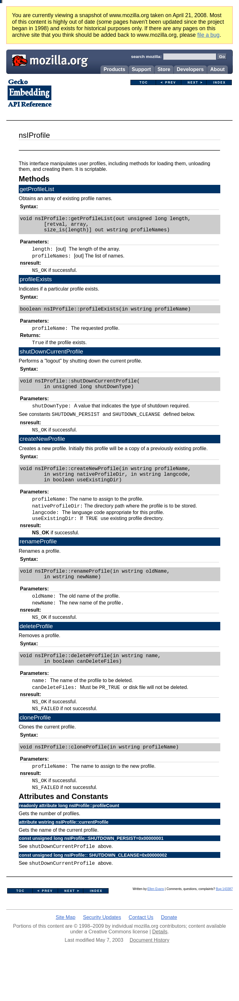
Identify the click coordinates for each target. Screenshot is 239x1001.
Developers (190, 69)
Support (141, 69)
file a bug (208, 35)
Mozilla (48, 60)
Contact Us (141, 957)
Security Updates (102, 957)
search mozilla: (146, 56)
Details (160, 971)
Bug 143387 (224, 929)
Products (114, 69)
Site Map (65, 957)
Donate (169, 957)
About (217, 69)
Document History (149, 980)
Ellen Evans (156, 929)
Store (164, 69)
